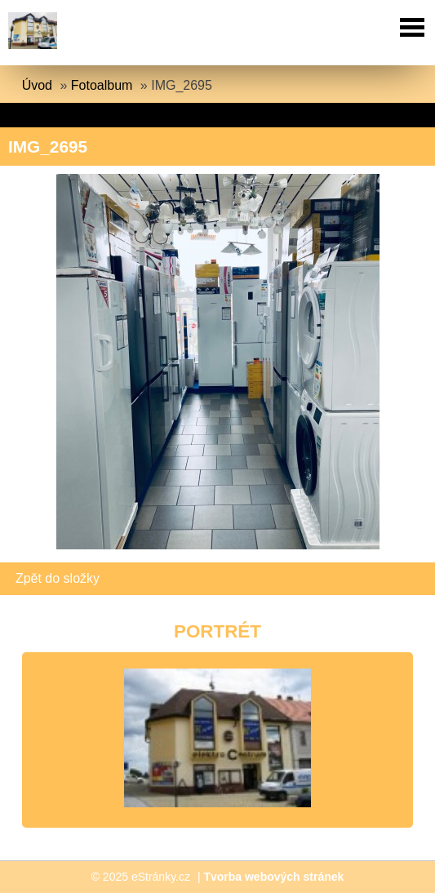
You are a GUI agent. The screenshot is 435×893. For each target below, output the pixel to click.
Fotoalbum (102, 85)
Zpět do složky (58, 578)
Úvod (37, 85)
